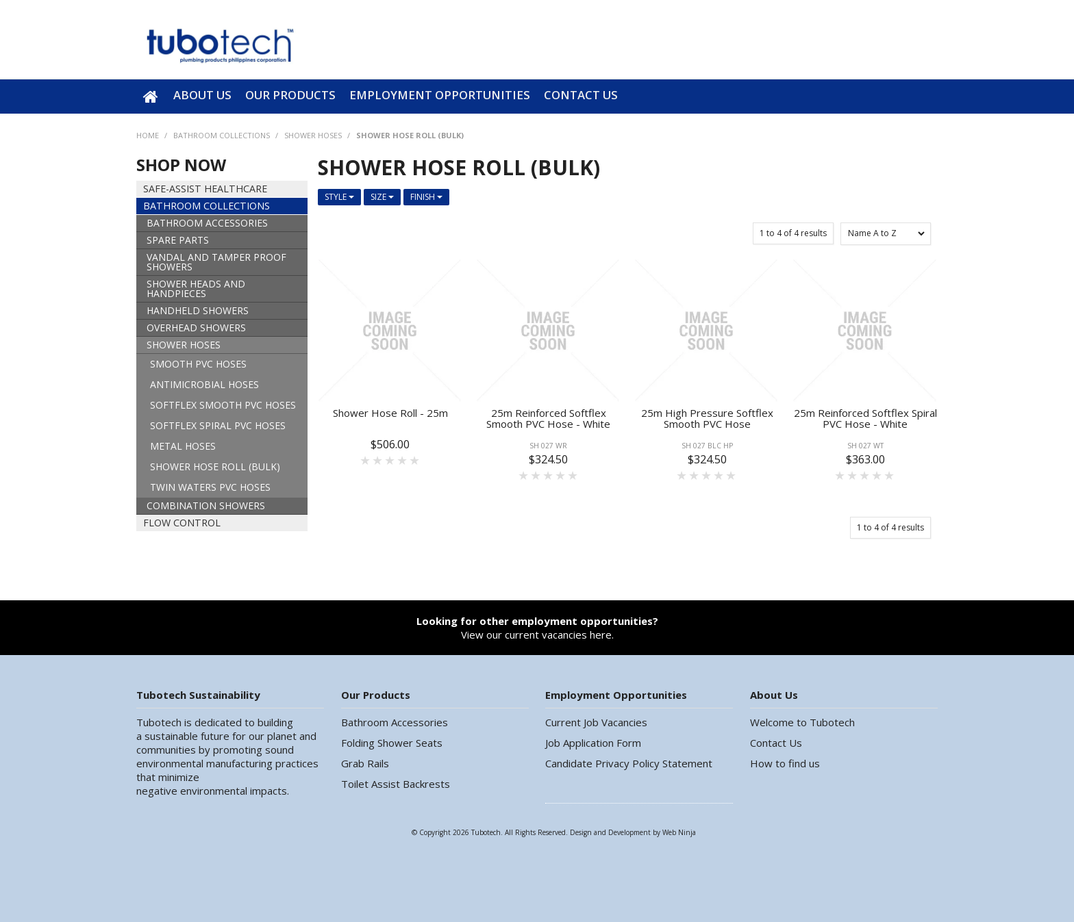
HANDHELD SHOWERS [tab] (198, 310)
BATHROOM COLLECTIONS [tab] (206, 205)
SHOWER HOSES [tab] (184, 344)
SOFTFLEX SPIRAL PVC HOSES (218, 425)
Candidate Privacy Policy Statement (628, 763)
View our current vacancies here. (537, 627)
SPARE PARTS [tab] (178, 239)
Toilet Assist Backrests (395, 784)
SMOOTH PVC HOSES (198, 363)
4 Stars (403, 460)
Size (382, 197)
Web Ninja (679, 832)
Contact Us (581, 95)
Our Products (290, 95)
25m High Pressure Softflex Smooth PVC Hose (707, 418)
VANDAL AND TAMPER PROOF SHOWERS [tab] (216, 262)
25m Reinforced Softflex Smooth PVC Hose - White (548, 418)
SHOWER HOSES (313, 135)
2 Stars (378, 460)
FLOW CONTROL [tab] (182, 522)
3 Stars (390, 460)
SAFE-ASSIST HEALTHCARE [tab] (205, 188)
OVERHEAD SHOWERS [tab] (196, 327)
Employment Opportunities (439, 95)
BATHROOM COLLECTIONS (221, 135)
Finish (426, 197)
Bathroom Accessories (394, 722)
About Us (202, 95)
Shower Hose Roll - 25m (390, 413)
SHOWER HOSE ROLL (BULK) (215, 466)
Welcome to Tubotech (802, 722)
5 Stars (415, 460)
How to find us (785, 763)
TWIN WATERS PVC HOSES (210, 487)
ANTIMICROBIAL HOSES (204, 384)
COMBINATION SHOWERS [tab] (206, 505)
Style (339, 197)
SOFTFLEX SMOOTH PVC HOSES (223, 404)
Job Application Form (593, 743)
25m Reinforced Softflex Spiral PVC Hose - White (865, 418)
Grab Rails (365, 763)
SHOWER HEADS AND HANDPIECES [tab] (196, 288)
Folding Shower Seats (391, 743)
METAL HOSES (183, 445)
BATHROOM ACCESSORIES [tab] (207, 222)
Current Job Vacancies (596, 722)
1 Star (366, 460)
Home (151, 96)
